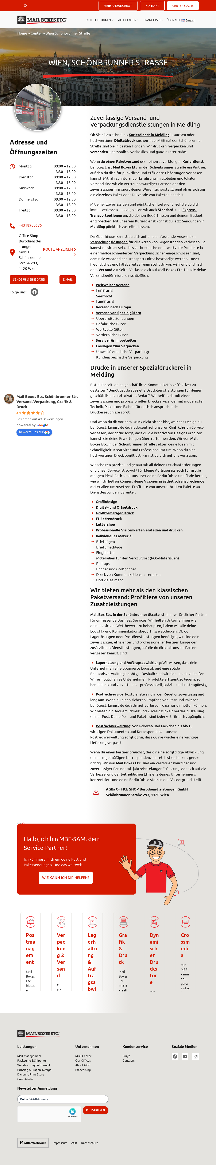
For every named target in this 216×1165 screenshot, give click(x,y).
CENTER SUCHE (182, 6)
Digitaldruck (124, 140)
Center (36, 33)
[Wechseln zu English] (188, 20)
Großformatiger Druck (115, 513)
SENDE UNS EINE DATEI (29, 279)
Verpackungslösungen (109, 242)
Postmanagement (30, 948)
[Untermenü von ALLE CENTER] (138, 20)
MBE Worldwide (35, 1143)
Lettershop (105, 524)
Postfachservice (109, 694)
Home (22, 33)
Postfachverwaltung (113, 726)
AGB (74, 1143)
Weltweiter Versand (113, 285)
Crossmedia (185, 945)
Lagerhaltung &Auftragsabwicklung (92, 969)
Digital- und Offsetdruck (117, 507)
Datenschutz (89, 1143)
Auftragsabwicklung (144, 662)
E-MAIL (67, 279)
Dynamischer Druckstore (154, 958)
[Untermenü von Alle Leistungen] (113, 20)
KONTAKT (152, 6)
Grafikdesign (106, 501)
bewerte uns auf (34, 431)
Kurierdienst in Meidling (149, 134)
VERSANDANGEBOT (118, 6)
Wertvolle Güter (109, 329)
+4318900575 (30, 225)
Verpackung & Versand (61, 955)
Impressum (60, 1143)
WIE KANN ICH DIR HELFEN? (65, 877)
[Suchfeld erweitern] (25, 5)
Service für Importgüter (116, 340)
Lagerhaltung (107, 662)
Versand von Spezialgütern (118, 312)
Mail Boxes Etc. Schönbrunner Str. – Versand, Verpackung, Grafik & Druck (48, 401)
